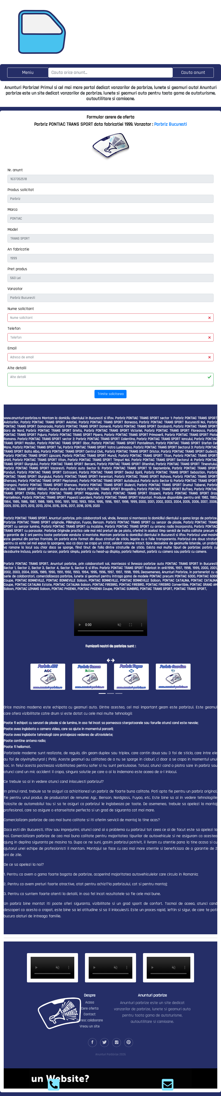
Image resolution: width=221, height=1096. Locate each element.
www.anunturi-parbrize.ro (22, 418)
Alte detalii (16, 368)
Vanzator (15, 288)
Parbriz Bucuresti (170, 124)
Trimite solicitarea (111, 394)
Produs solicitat (20, 189)
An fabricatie (18, 249)
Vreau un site (90, 1026)
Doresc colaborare (90, 1020)
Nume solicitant (20, 308)
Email (11, 348)
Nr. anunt (15, 170)
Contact (90, 1014)
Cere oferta (89, 1008)
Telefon (13, 328)
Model (12, 229)
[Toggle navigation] (28, 73)
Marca (12, 209)
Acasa (89, 1002)
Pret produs (17, 269)
